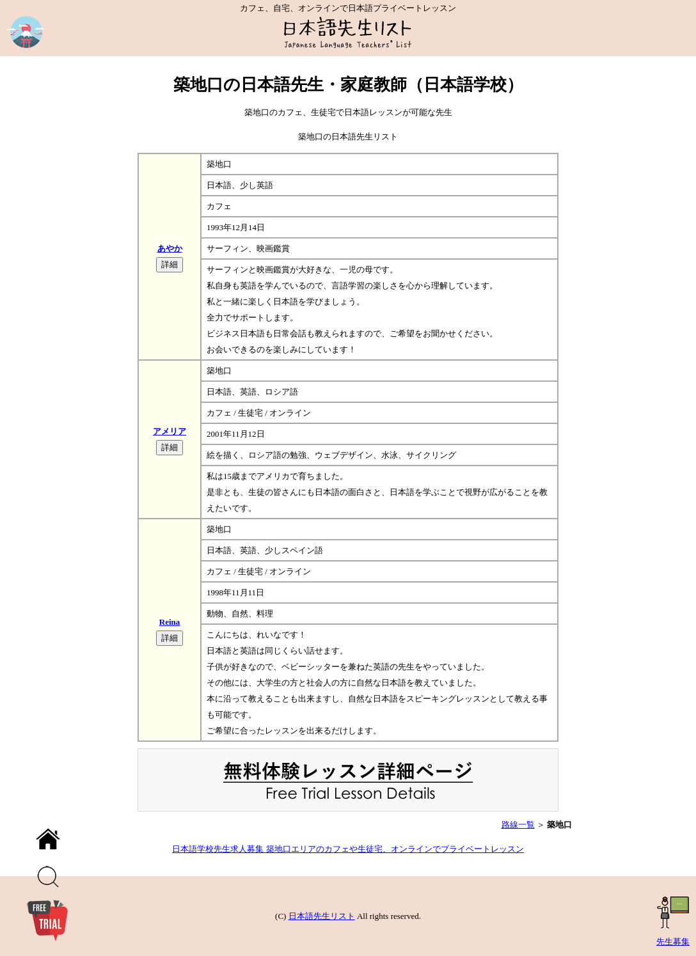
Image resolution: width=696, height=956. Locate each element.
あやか (169, 248)
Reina (169, 622)
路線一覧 (518, 824)
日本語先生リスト (322, 916)
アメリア (169, 431)
